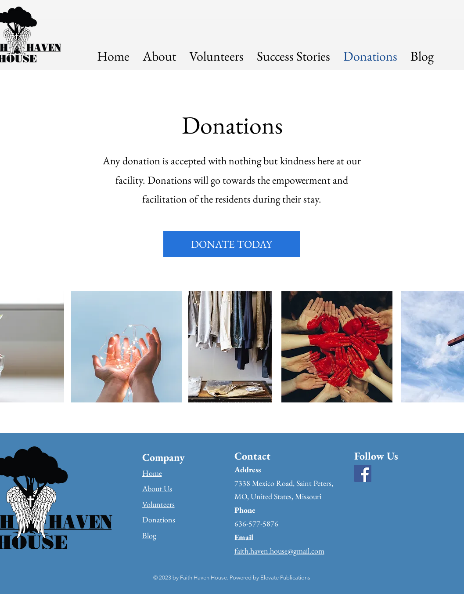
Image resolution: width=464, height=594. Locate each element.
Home (152, 473)
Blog (149, 535)
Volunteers (158, 504)
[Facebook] (362, 473)
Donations (158, 519)
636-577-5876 (256, 523)
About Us (157, 488)
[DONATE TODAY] (231, 244)
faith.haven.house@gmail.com (279, 551)
